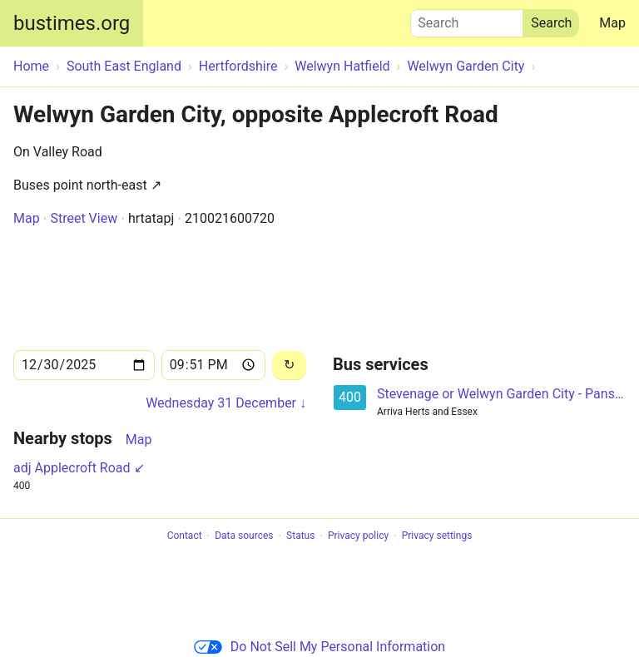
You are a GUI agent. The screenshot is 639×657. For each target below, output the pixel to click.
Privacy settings (437, 536)
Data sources (244, 536)
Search (466, 19)
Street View (83, 218)
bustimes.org (71, 23)
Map (612, 23)
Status (300, 536)
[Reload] (289, 365)
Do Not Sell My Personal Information (319, 647)
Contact (184, 536)
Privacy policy (358, 536)
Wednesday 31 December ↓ (226, 403)
